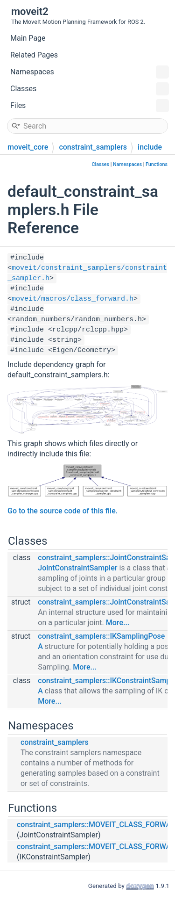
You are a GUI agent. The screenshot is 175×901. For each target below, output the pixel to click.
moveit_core (27, 147)
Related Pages (34, 54)
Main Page (28, 38)
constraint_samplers (93, 147)
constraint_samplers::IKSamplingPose (101, 636)
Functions (157, 164)
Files (89, 105)
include (150, 147)
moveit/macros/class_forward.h (72, 299)
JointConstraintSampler (77, 567)
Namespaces (89, 72)
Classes (89, 88)
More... (117, 622)
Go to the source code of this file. (62, 510)
